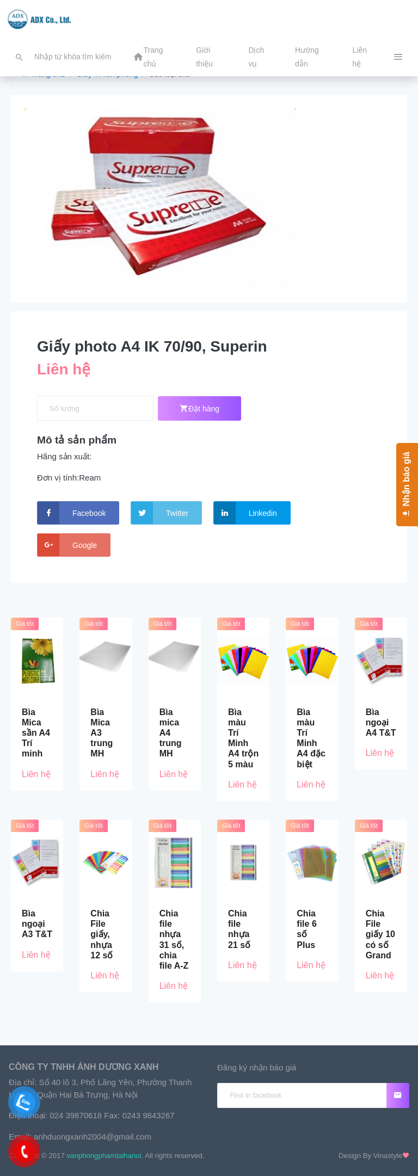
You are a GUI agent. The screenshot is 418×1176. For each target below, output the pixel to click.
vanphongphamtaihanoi (104, 1156)
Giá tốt (25, 623)
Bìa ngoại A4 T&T (381, 722)
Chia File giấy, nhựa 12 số (101, 934)
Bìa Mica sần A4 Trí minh (36, 733)
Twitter (159, 513)
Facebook (72, 513)
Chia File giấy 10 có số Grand (380, 934)
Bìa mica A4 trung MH (170, 733)
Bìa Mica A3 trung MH (101, 733)
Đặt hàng (199, 408)
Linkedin (245, 513)
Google (67, 545)
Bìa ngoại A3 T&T (37, 924)
